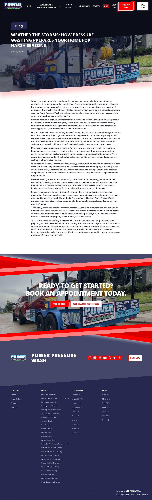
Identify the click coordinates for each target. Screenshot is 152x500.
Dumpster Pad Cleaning (49, 417)
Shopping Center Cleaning (50, 413)
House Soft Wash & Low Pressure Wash (54, 444)
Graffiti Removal (47, 429)
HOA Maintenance (47, 474)
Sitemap (14, 407)
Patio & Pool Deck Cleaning (50, 455)
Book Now (135, 358)
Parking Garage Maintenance (51, 410)
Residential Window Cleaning (51, 459)
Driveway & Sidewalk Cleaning (51, 452)
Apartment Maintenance (49, 478)
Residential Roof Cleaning (50, 463)
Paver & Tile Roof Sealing (50, 467)
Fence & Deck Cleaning (49, 471)
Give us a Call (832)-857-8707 (86, 304)
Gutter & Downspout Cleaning (51, 448)
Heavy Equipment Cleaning (50, 482)
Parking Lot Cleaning (48, 402)
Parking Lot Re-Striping (49, 406)
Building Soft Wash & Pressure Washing (55, 398)
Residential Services (48, 440)
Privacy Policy (142, 494)
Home (13, 395)
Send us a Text (127, 6)
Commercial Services (48, 394)
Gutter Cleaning (46, 436)
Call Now (143, 6)
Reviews (14, 403)
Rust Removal (46, 432)
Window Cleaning (47, 421)
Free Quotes (58, 304)
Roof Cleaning (46, 425)
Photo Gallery (16, 399)
